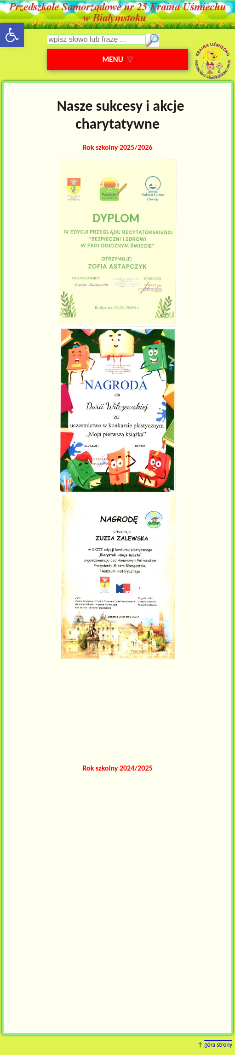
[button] (12, 35)
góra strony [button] (218, 1045)
